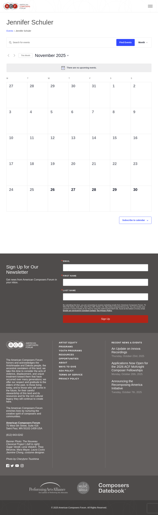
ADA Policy (66, 370)
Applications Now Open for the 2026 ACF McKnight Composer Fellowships (132, 368)
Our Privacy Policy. (104, 310)
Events (9, 31)
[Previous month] (8, 55)
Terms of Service (71, 374)
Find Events (125, 42)
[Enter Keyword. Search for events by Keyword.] (61, 42)
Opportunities (69, 358)
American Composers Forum (17, 6)
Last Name (69, 291)
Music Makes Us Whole (83, 488)
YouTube (17, 465)
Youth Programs (70, 350)
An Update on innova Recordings (132, 352)
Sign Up (105, 319)
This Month (25, 55)
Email (66, 261)
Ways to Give (67, 366)
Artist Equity (68, 342)
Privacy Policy (69, 378)
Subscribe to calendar (133, 220)
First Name (70, 276)
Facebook (7, 465)
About (63, 362)
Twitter (12, 465)
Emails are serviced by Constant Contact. (79, 310)
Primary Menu (157, 6)
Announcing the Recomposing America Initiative (132, 386)
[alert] (79, 68)
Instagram (22, 465)
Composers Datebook (114, 488)
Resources (66, 354)
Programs (66, 346)
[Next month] (14, 55)
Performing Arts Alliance (48, 488)
